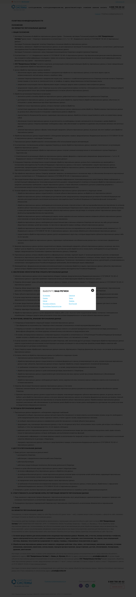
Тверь (71, 298)
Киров (45, 301)
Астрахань (46, 295)
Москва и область (49, 304)
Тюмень (71, 301)
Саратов (72, 295)
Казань (45, 298)
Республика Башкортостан (52, 306)
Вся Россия (73, 304)
